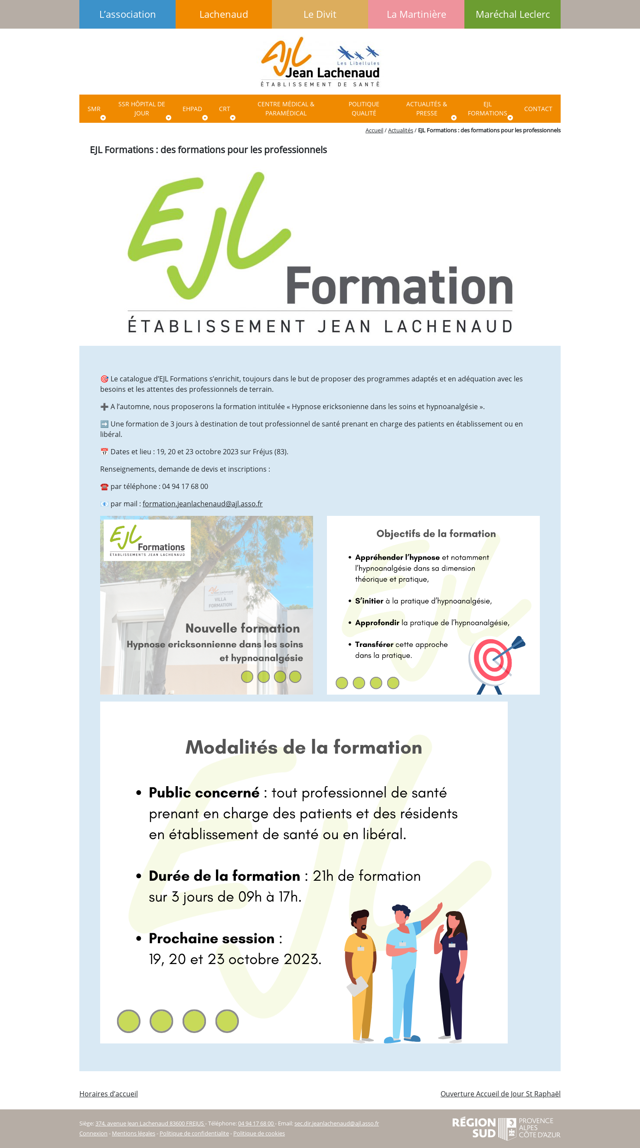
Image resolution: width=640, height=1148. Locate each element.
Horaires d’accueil (108, 1094)
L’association (127, 14)
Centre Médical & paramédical (286, 109)
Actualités (400, 130)
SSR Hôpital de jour (141, 109)
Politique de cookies (259, 1133)
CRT (224, 109)
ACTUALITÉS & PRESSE (426, 109)
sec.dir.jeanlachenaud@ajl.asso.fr (336, 1123)
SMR (94, 109)
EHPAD (192, 109)
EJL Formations (487, 109)
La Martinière (416, 14)
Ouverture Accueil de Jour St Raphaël (501, 1094)
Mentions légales (133, 1133)
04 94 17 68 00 (256, 1123)
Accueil (374, 130)
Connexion (93, 1133)
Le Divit (320, 14)
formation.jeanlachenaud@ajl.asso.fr (203, 503)
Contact (538, 109)
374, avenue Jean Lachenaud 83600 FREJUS (150, 1123)
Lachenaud (223, 14)
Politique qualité (364, 109)
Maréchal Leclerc (513, 14)
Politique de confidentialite (194, 1133)
